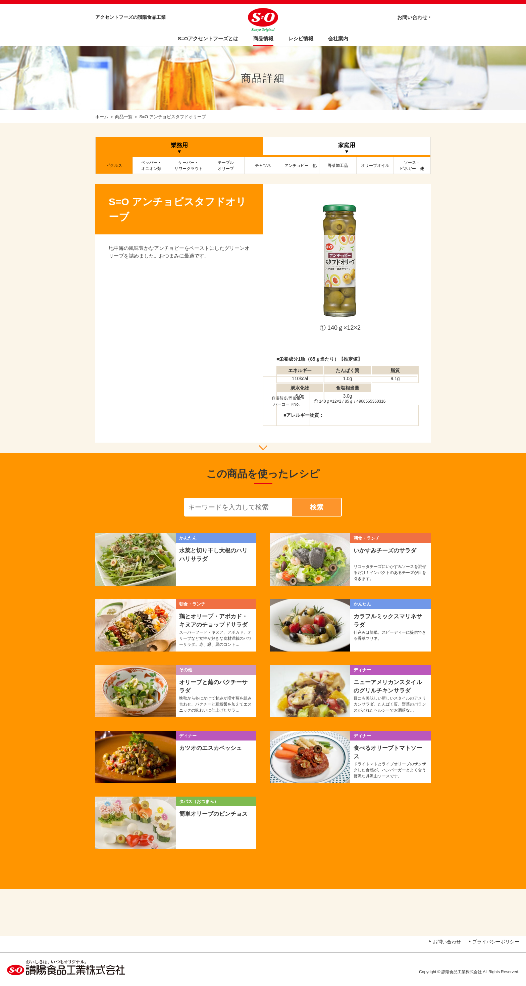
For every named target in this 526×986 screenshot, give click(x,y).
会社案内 (338, 38)
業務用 (179, 145)
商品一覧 (124, 116)
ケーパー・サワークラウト (188, 165)
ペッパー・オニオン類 (151, 165)
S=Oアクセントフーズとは (208, 38)
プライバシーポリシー (495, 941)
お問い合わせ (412, 17)
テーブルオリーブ (226, 165)
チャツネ (263, 165)
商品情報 (263, 38)
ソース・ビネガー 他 (412, 165)
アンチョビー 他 (300, 165)
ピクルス (114, 165)
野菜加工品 (338, 165)
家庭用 (346, 145)
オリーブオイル (375, 165)
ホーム (101, 116)
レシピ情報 (300, 38)
